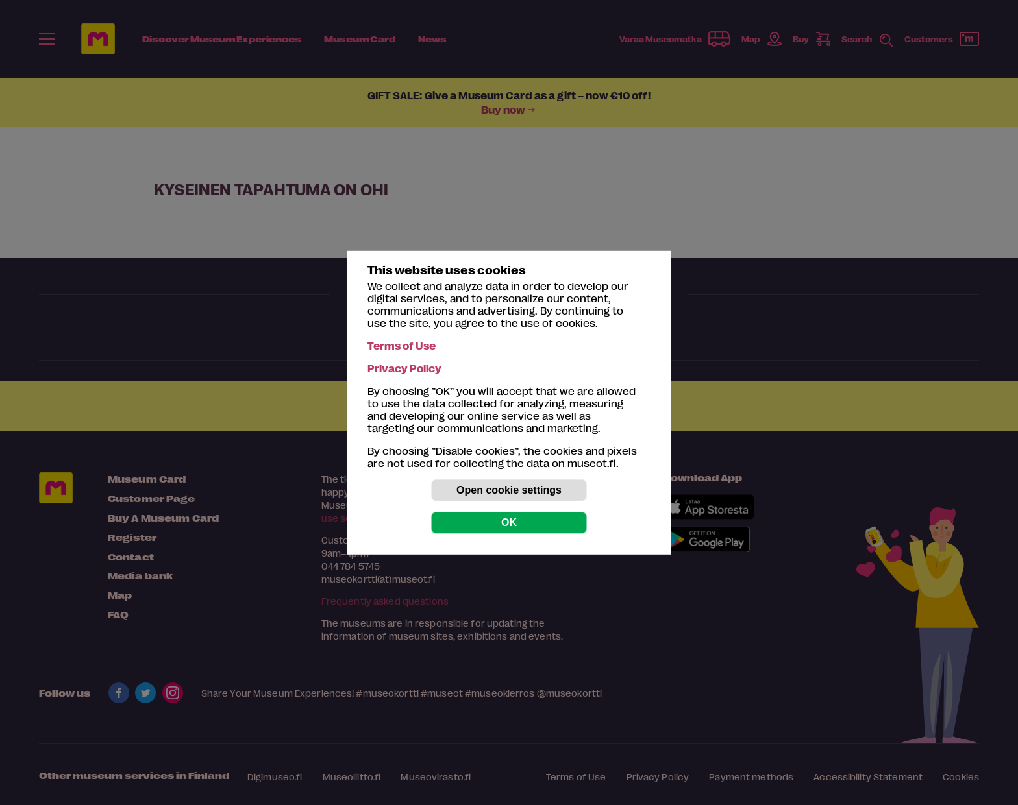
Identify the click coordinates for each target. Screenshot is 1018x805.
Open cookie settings (509, 490)
